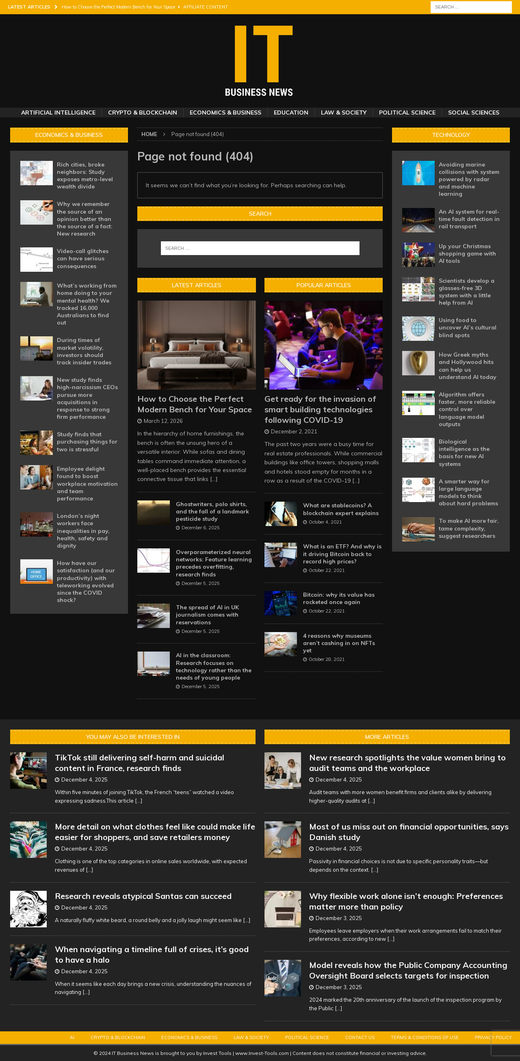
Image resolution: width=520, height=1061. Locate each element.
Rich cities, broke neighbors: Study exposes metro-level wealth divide (85, 176)
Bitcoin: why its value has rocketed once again (339, 598)
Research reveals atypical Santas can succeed (143, 896)
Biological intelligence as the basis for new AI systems (464, 453)
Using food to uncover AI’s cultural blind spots (467, 327)
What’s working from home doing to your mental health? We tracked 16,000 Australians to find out (87, 304)
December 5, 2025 (201, 583)
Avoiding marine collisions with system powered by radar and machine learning (469, 179)
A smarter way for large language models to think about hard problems (468, 492)
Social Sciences (473, 112)
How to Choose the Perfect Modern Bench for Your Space (194, 404)
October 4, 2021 (325, 522)
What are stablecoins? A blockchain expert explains (341, 509)
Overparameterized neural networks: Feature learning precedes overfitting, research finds (214, 563)
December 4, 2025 (84, 779)
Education (291, 112)
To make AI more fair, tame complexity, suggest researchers (469, 528)
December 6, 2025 (201, 527)
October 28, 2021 (327, 659)
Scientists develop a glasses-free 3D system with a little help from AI (466, 292)
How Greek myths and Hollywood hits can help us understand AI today (467, 366)
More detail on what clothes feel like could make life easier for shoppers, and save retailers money (155, 831)
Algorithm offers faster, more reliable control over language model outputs (467, 409)
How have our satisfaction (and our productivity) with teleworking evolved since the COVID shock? (86, 581)
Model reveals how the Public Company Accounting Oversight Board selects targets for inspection (408, 970)
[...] (214, 479)
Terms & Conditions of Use (425, 1037)
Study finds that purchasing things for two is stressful (87, 442)
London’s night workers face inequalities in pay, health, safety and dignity (83, 530)
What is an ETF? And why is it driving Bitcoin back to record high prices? (342, 554)
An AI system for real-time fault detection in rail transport (469, 219)
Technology (451, 135)
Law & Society (343, 112)
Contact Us (360, 1037)
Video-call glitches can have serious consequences (82, 258)
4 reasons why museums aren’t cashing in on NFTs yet (339, 643)
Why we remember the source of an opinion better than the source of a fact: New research (85, 218)
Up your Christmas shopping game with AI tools (467, 253)
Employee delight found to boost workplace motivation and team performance (87, 483)
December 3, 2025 (339, 918)
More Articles (387, 737)
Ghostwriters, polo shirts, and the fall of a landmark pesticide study (212, 511)
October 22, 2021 (327, 570)
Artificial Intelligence (58, 112)
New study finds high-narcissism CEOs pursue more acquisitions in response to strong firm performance (87, 398)
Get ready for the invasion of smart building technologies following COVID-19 (320, 409)
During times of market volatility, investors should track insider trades (84, 351)
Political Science (407, 112)
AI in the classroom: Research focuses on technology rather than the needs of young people (213, 666)
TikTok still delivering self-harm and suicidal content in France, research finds (139, 762)
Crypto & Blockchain (142, 112)
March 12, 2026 (163, 421)
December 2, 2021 (294, 431)
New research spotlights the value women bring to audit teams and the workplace (407, 762)
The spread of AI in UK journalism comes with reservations (207, 615)
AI (72, 1037)
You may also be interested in (133, 737)
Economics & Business (225, 112)
